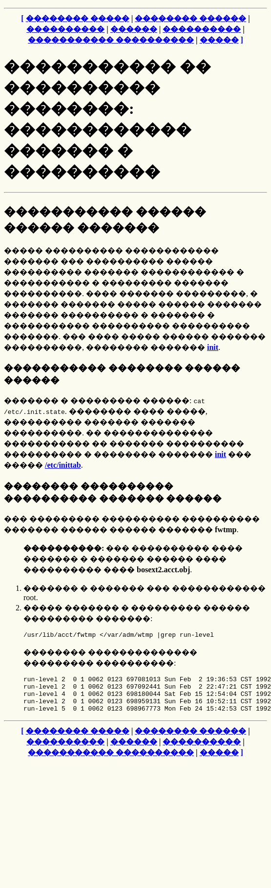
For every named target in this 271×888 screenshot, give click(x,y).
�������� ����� (77, 18)
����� (219, 40)
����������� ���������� (111, 40)
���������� (65, 29)
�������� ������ (190, 18)
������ (133, 29)
